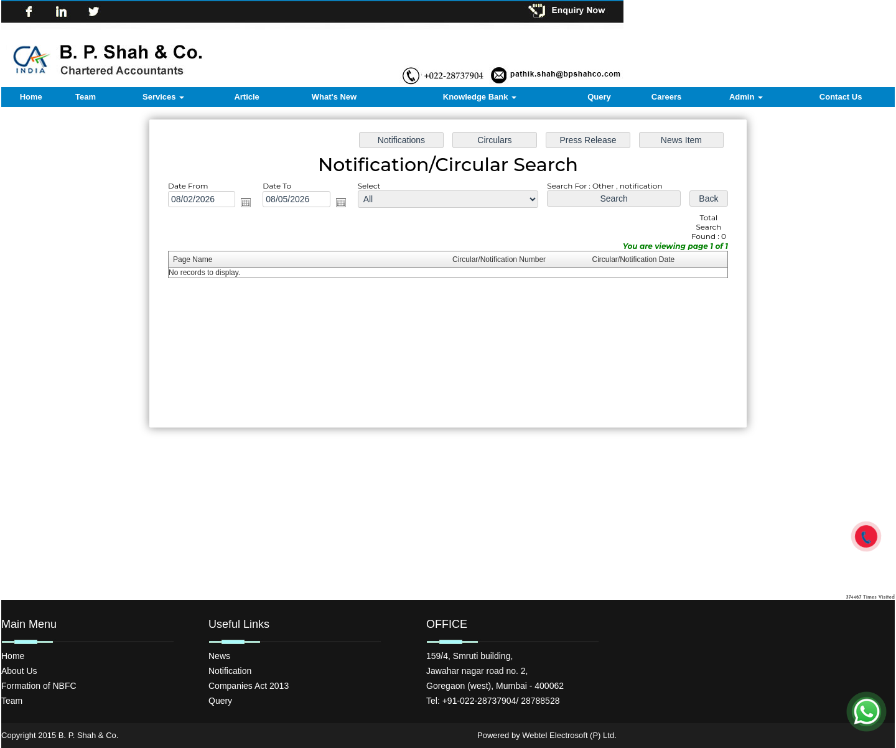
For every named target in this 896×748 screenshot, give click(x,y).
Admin (746, 96)
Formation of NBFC (39, 686)
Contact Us (840, 96)
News (219, 656)
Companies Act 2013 (248, 686)
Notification (229, 671)
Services (163, 96)
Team (85, 96)
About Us (19, 671)
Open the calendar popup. (246, 202)
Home (31, 96)
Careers (666, 96)
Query (599, 96)
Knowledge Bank (479, 96)
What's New (334, 96)
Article (246, 96)
